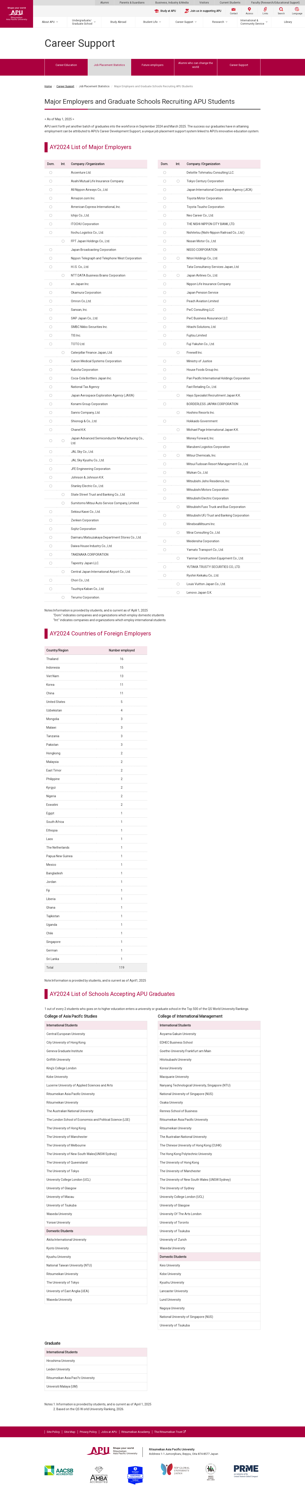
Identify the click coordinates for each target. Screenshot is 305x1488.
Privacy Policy (88, 1431)
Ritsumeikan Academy (135, 1431)
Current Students (230, 2)
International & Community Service (252, 22)
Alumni (104, 2)
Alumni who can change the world (195, 65)
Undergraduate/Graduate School (82, 22)
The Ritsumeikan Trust (170, 1431)
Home (48, 86)
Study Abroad (118, 22)
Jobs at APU (109, 1431)
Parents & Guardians (132, 2)
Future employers (153, 65)
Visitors (204, 2)
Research (218, 22)
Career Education (66, 65)
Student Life (150, 22)
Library (288, 22)
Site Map (69, 1431)
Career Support (184, 22)
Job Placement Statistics (109, 65)
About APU (48, 22)
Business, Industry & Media (172, 2)
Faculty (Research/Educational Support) (275, 2)
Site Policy (53, 1431)
